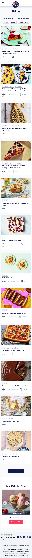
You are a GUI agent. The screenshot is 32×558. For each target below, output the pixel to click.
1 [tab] (11, 517)
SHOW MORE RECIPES (16, 470)
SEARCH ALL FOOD (16, 521)
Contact (4, 545)
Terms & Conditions (24, 545)
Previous (4, 502)
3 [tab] (16, 517)
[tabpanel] (16, 502)
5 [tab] (21, 517)
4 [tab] (18, 517)
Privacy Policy (13, 545)
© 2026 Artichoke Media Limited (8, 538)
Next (26, 502)
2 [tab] (13, 517)
